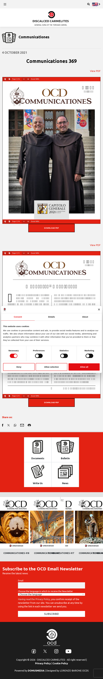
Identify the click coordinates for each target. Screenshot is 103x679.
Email (20, 580)
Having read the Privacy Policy (34, 599)
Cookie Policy (60, 663)
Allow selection (51, 367)
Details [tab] (51, 317)
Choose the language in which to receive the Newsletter (45, 591)
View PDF (95, 71)
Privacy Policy (43, 663)
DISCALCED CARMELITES (50, 21)
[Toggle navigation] (5, 4)
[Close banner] (99, 309)
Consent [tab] (18, 317)
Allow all (84, 367)
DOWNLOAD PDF (51, 228)
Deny (18, 367)
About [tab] (85, 317)
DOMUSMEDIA (36, 670)
